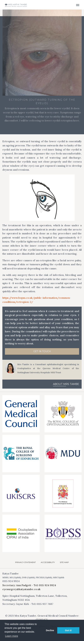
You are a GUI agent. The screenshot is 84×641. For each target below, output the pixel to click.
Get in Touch (42, 351)
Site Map (64, 562)
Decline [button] (50, 630)
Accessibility (48, 562)
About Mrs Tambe (66, 384)
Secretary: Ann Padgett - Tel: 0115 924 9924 (29, 585)
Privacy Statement (25, 562)
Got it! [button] (68, 630)
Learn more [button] (11, 636)
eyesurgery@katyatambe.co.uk (21, 589)
